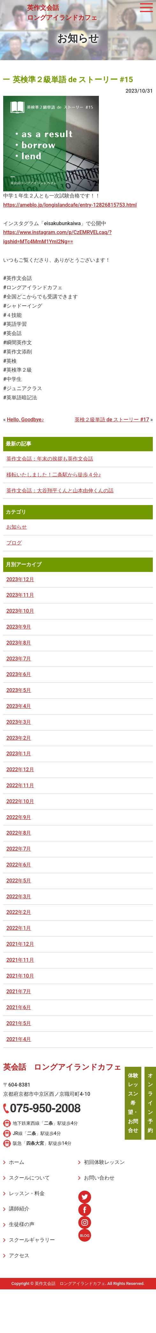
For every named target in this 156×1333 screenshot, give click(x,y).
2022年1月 (18, 928)
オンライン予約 (150, 1103)
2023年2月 (18, 738)
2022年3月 (18, 897)
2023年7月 (18, 659)
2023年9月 (18, 627)
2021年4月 (18, 1039)
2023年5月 (18, 690)
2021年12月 (20, 944)
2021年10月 (20, 976)
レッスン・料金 (27, 1193)
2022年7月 (18, 849)
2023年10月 (20, 611)
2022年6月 (18, 865)
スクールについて (29, 1178)
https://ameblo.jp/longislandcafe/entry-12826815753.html (70, 205)
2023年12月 (20, 579)
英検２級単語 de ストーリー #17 (112, 420)
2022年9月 (18, 817)
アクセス (19, 1255)
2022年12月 (20, 769)
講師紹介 (19, 1209)
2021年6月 (18, 1007)
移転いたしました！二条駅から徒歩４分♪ (53, 475)
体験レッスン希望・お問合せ (133, 1103)
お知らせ (16, 527)
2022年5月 (18, 881)
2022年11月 (20, 785)
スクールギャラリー (32, 1240)
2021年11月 (20, 960)
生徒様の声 (21, 1224)
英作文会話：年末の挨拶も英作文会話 (49, 459)
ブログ (14, 543)
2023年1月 (18, 754)
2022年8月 (18, 833)
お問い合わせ (99, 1178)
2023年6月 (18, 674)
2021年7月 (18, 991)
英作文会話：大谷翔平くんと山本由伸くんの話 (60, 491)
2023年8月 (18, 643)
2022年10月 (20, 801)
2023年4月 (18, 706)
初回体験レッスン (104, 1162)
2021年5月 (18, 1023)
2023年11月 (20, 595)
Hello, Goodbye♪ (25, 420)
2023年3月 (18, 722)
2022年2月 (18, 912)
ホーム (16, 1162)
